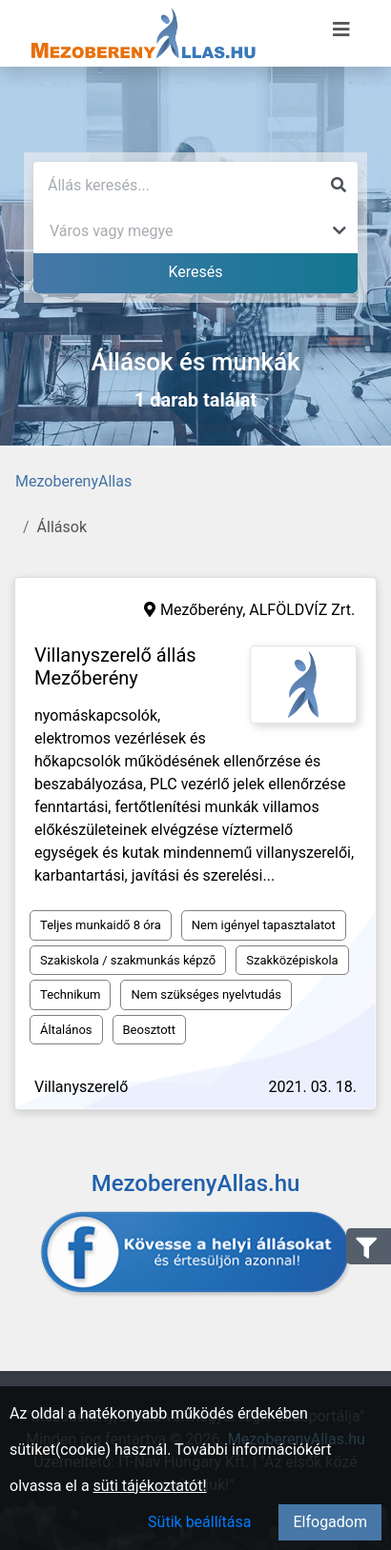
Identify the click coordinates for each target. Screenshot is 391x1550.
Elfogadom (330, 1522)
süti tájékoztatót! (150, 1486)
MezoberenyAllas (73, 481)
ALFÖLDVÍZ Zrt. (302, 610)
